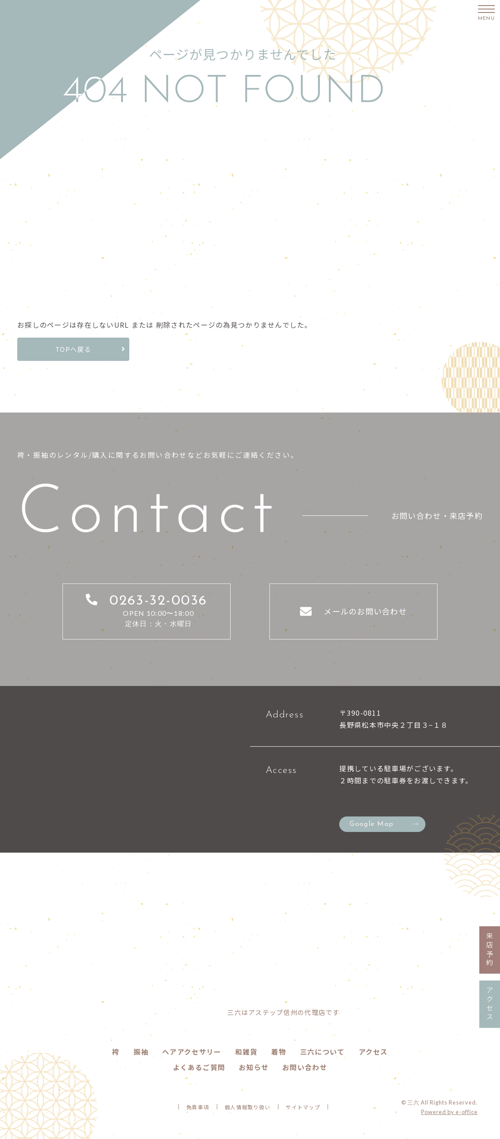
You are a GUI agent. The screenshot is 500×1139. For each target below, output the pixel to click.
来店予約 (489, 950)
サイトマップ (303, 1107)
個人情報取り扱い (247, 1107)
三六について (322, 1051)
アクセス (373, 1051)
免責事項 (197, 1107)
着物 (278, 1051)
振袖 (141, 1051)
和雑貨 (246, 1051)
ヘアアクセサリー (191, 1051)
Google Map (372, 824)
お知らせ (254, 1067)
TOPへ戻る (73, 349)
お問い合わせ (304, 1067)
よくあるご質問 (199, 1067)
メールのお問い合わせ (365, 611)
